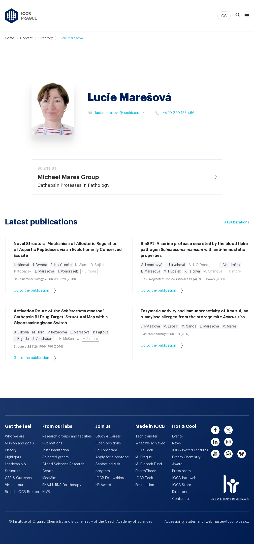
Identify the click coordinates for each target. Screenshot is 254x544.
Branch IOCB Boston (22, 492)
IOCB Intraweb (184, 478)
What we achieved (150, 443)
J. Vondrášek (68, 271)
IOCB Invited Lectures (190, 450)
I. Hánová (21, 265)
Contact (26, 38)
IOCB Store (181, 485)
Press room (181, 471)
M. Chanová (212, 271)
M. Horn (38, 332)
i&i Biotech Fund (148, 464)
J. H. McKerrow (67, 339)
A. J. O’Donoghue (203, 265)
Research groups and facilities (67, 436)
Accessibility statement (184, 521)
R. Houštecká (61, 265)
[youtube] (215, 454)
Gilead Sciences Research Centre (63, 467)
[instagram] (228, 442)
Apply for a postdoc (112, 457)
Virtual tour (14, 485)
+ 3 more (89, 271)
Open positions (108, 443)
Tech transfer (146, 436)
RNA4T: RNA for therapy (61, 485)
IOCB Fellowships (109, 478)
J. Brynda (39, 265)
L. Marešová (44, 271)
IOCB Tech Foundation (144, 481)
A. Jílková (21, 332)
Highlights (13, 457)
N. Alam (81, 265)
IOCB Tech (144, 450)
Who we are (14, 436)
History (10, 450)
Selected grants (55, 457)
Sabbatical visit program (108, 467)
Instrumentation (55, 450)
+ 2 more (90, 339)
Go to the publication (35, 290)
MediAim (49, 478)
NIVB (46, 492)
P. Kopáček (23, 271)
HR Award (103, 485)
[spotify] (228, 454)
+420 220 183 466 (174, 113)
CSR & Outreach (18, 478)
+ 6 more (233, 271)
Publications (52, 443)
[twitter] (228, 430)
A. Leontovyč (151, 265)
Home (9, 38)
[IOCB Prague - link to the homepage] (21, 15)
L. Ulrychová (175, 265)
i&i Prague (143, 457)
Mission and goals (19, 443)
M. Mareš (229, 326)
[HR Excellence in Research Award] (230, 484)
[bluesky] (241, 454)
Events (177, 436)
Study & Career (108, 436)
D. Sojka (97, 265)
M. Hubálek (172, 271)
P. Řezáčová (57, 332)
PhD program (106, 450)
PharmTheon (145, 471)
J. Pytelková (150, 326)
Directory (45, 38)
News (176, 443)
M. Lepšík (170, 326)
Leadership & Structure (15, 467)
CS (224, 16)
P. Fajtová (192, 271)
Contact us (181, 499)
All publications (236, 222)
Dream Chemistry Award (186, 461)
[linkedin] (215, 442)
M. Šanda (189, 326)
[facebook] (215, 430)
